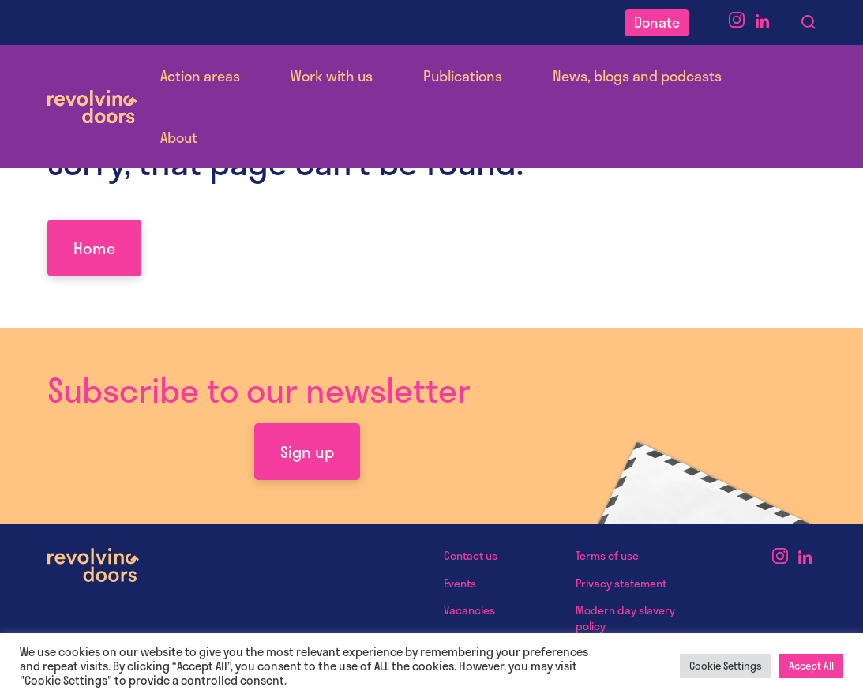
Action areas (200, 76)
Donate (657, 22)
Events (460, 583)
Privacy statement (621, 583)
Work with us (332, 76)
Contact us (470, 555)
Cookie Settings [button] (725, 666)
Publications (462, 76)
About (178, 137)
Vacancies (469, 610)
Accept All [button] (811, 666)
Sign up (307, 451)
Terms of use (607, 555)
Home (94, 248)
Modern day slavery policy (625, 618)
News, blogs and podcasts (637, 76)
